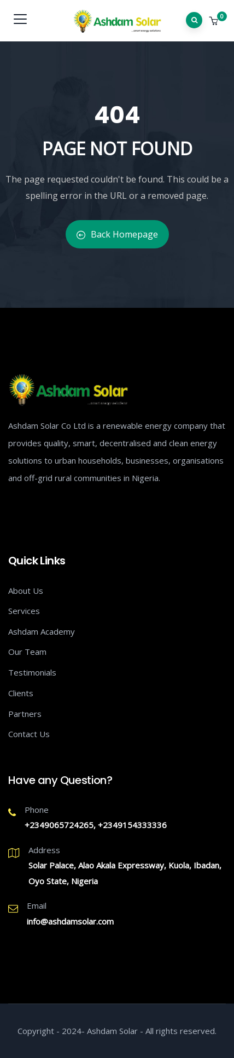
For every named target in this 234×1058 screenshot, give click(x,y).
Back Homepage (117, 234)
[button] (214, 21)
